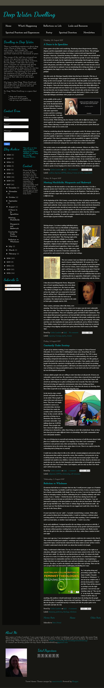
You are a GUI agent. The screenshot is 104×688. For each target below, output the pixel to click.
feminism (52, 612)
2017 (9, 185)
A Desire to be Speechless (56, 44)
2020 (9, 173)
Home (8, 26)
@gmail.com (62, 642)
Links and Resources (78, 26)
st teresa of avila (77, 173)
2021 (9, 170)
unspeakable (88, 173)
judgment (52, 474)
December (13, 188)
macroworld (57, 681)
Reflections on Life (53, 26)
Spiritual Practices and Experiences (22, 33)
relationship (66, 474)
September (13, 201)
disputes (57, 173)
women (69, 336)
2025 (9, 158)
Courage (58, 336)
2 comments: (73, 609)
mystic (64, 336)
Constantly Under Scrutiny (57, 345)
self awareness (75, 474)
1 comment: (72, 471)
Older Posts (95, 618)
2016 (9, 258)
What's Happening (27, 26)
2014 (9, 266)
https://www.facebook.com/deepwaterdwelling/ (68, 641)
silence (69, 173)
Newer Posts (49, 618)
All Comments (12, 289)
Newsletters (89, 33)
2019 (9, 177)
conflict (51, 173)
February (13, 254)
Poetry (49, 33)
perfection (59, 612)
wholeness (73, 612)
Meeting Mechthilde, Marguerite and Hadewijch (67, 182)
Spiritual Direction (68, 33)
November (13, 191)
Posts (8, 286)
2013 (9, 269)
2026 (9, 155)
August (12, 207)
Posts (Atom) (56, 623)
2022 (9, 166)
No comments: (73, 170)
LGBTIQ (63, 173)
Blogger (75, 681)
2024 (9, 162)
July (11, 246)
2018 (9, 181)
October (12, 197)
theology (66, 612)
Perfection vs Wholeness (55, 483)
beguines (52, 336)
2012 (9, 273)
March (12, 250)
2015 (9, 262)
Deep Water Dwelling (29, 14)
